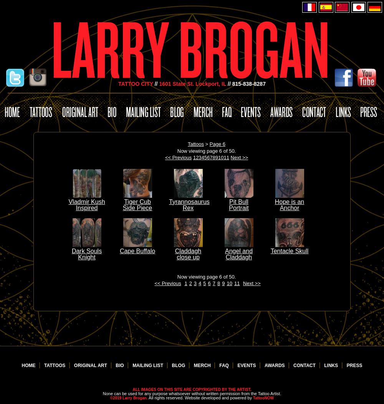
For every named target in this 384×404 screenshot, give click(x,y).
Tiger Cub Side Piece (137, 201)
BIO (120, 365)
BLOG (179, 365)
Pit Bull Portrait (239, 201)
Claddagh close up (188, 251)
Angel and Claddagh (239, 251)
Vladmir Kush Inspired (86, 201)
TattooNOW (263, 398)
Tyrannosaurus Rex (189, 201)
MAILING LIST (148, 365)
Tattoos (196, 144)
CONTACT (305, 365)
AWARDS (275, 365)
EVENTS (247, 365)
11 (226, 157)
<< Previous (178, 157)
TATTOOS (55, 365)
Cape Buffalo (137, 248)
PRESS (354, 365)
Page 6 (217, 144)
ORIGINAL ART (91, 365)
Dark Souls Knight (87, 251)
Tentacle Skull (290, 248)
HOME (29, 365)
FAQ (224, 365)
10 (220, 157)
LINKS (331, 365)
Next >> (239, 157)
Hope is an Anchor (290, 201)
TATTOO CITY (135, 84)
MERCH (203, 365)
